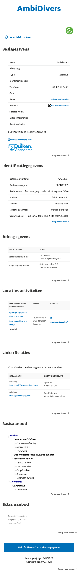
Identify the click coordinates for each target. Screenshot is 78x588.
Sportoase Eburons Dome (18, 323)
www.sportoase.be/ (59, 320)
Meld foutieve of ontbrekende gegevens (39, 547)
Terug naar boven (60, 155)
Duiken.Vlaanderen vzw (20, 139)
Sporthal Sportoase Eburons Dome (18, 314)
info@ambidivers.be (59, 99)
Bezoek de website (59, 105)
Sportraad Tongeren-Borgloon (23, 385)
